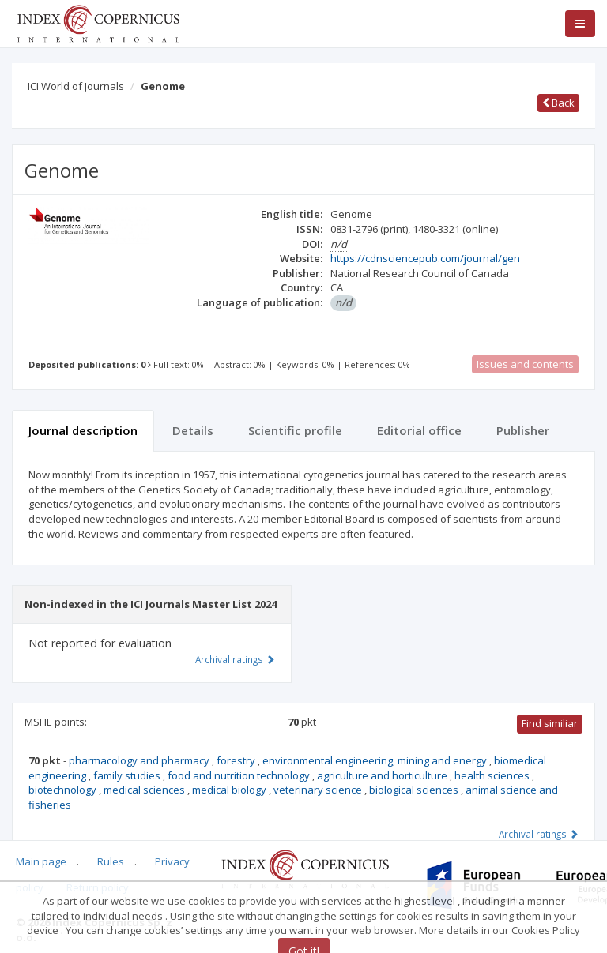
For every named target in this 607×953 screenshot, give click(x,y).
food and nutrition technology (240, 775)
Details (192, 430)
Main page (41, 861)
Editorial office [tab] (419, 430)
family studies (128, 775)
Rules (110, 861)
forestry (237, 760)
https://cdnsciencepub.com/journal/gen (425, 258)
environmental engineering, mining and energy (375, 760)
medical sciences (145, 789)
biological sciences (415, 789)
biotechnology (63, 789)
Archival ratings (539, 833)
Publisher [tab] (522, 430)
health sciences (493, 775)
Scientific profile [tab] (295, 430)
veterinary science (318, 789)
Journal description (83, 430)
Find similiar (550, 723)
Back (558, 103)
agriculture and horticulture (383, 775)
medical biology (230, 789)
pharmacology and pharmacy (140, 760)
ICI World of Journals (76, 86)
